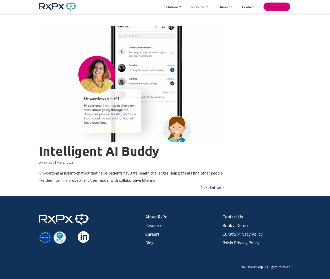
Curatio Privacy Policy (243, 234)
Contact (248, 7)
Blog (149, 243)
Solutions (171, 7)
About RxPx (156, 217)
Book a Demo (277, 7)
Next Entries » (213, 187)
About (224, 7)
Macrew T (48, 162)
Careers (152, 234)
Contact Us (233, 217)
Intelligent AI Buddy (99, 151)
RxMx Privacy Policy (241, 243)
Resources (199, 7)
